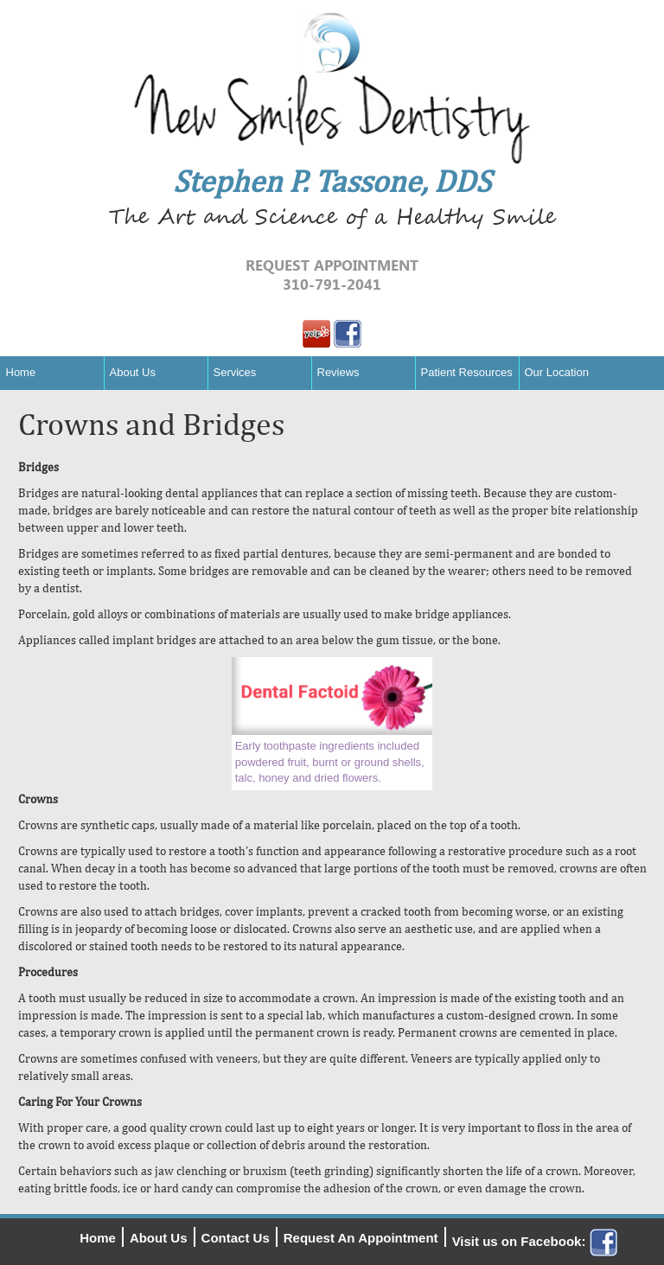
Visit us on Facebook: (534, 1241)
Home (21, 372)
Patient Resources (467, 372)
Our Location (557, 372)
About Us (133, 372)
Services (235, 372)
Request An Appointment (361, 1237)
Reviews (338, 372)
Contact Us (235, 1237)
